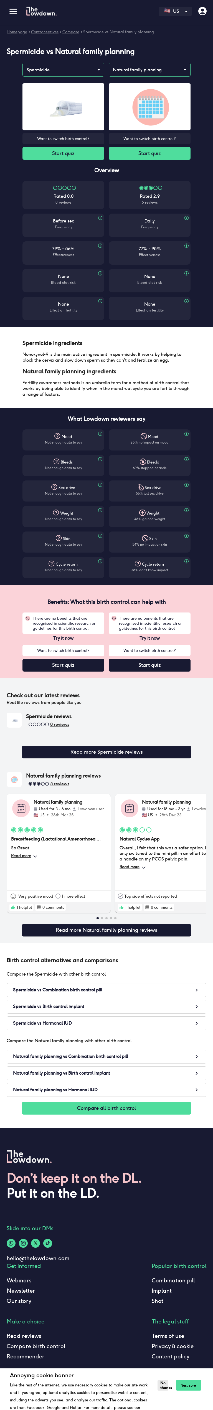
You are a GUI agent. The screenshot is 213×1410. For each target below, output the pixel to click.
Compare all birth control (106, 1111)
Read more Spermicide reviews (106, 753)
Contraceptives (45, 31)
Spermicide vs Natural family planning (118, 31)
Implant (162, 1293)
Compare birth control (36, 1349)
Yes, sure (187, 1385)
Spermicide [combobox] (38, 70)
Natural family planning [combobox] (137, 70)
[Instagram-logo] (23, 1246)
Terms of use (168, 1339)
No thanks (163, 1385)
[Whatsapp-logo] (11, 1246)
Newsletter (21, 1293)
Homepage (17, 31)
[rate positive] (13, 909)
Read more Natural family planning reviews (106, 932)
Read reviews (24, 1339)
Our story (19, 1304)
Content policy (170, 1359)
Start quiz (63, 153)
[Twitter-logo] (35, 1246)
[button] (106, 344)
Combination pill (173, 1283)
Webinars (19, 1283)
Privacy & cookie (173, 1349)
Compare (70, 31)
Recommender (25, 1359)
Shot (157, 1304)
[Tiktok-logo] (47, 1246)
